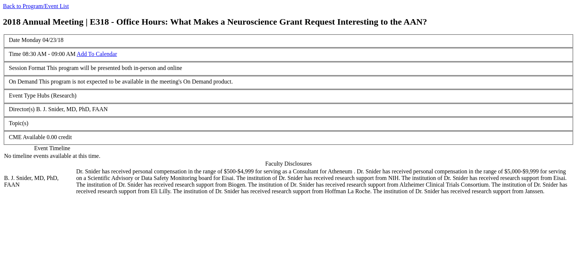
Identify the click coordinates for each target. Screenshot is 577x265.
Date (14, 40)
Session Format (27, 68)
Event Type (22, 95)
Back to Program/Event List (36, 6)
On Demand (23, 81)
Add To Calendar (97, 54)
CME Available (27, 137)
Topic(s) (18, 123)
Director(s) (22, 109)
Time (15, 54)
